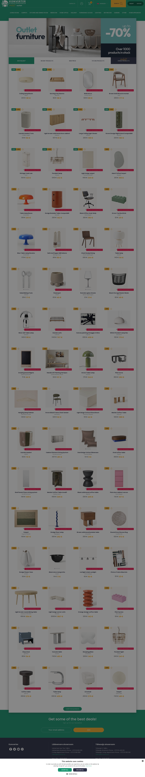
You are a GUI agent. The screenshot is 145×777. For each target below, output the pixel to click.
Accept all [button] (64, 770)
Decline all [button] (80, 770)
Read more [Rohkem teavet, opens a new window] (89, 766)
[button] (72, 774)
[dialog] (72, 388)
